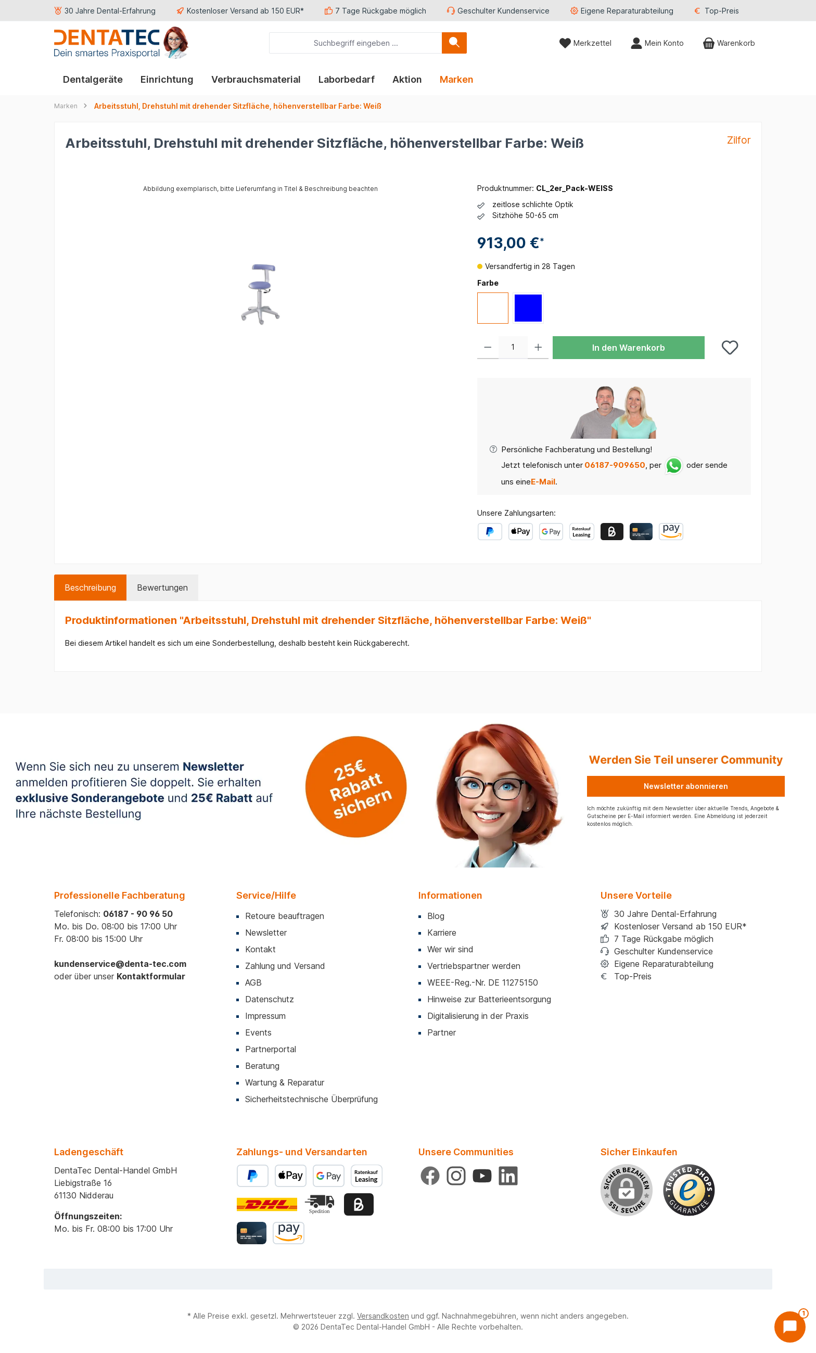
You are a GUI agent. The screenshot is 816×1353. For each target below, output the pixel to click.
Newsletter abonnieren (686, 786)
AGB (253, 982)
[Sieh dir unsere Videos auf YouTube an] (482, 1176)
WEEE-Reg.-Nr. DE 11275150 (482, 982)
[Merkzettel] (585, 43)
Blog (435, 916)
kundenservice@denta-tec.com (120, 964)
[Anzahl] (513, 347)
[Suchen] (454, 43)
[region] (261, 294)
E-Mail (543, 482)
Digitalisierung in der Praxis (478, 1016)
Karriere (441, 932)
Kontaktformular (151, 976)
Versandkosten (383, 1315)
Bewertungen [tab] (162, 587)
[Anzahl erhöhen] (538, 347)
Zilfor (739, 140)
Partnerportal (270, 1049)
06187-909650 (614, 465)
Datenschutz (269, 999)
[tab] (90, 588)
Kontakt (260, 949)
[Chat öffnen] (790, 1327)
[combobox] (355, 43)
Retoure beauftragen (284, 916)
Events (258, 1032)
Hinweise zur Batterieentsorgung (489, 999)
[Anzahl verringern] (488, 347)
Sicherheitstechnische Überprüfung (311, 1099)
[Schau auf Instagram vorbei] (456, 1176)
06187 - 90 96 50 (138, 914)
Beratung (262, 1066)
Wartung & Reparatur (284, 1082)
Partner (441, 1032)
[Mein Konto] (657, 43)
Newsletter (266, 932)
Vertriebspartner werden (473, 966)
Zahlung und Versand (285, 966)
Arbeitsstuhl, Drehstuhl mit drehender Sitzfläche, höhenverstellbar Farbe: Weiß (237, 105)
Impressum (265, 1016)
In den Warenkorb (628, 347)
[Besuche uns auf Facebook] (430, 1176)
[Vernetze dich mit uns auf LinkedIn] (508, 1176)
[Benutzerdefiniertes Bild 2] (320, 1204)
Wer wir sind (450, 949)
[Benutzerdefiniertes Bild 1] (689, 1190)
